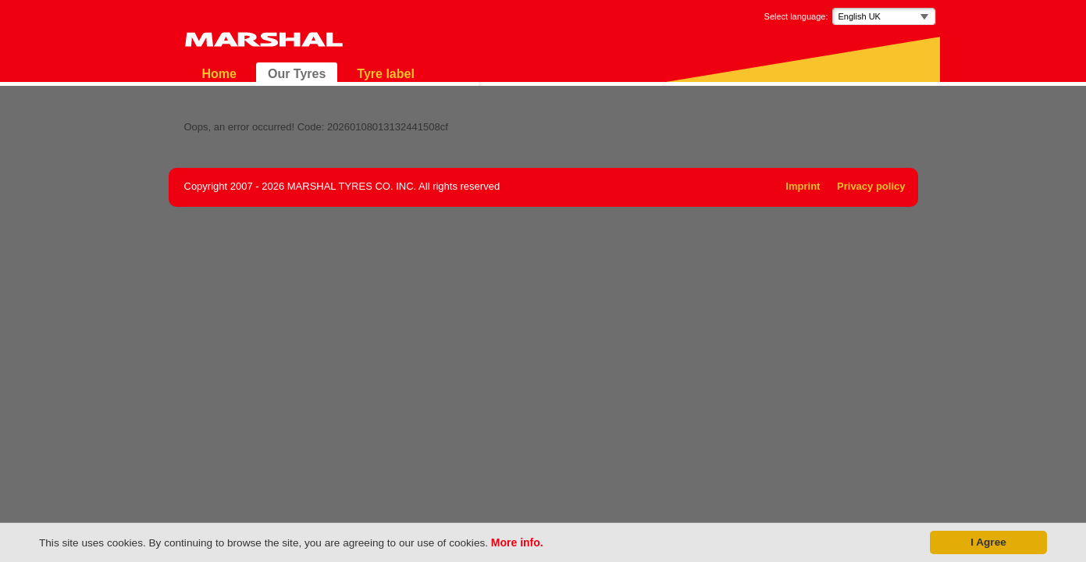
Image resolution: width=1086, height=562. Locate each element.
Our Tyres (297, 73)
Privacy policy (871, 186)
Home (219, 73)
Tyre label (386, 73)
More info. (517, 542)
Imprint (802, 186)
